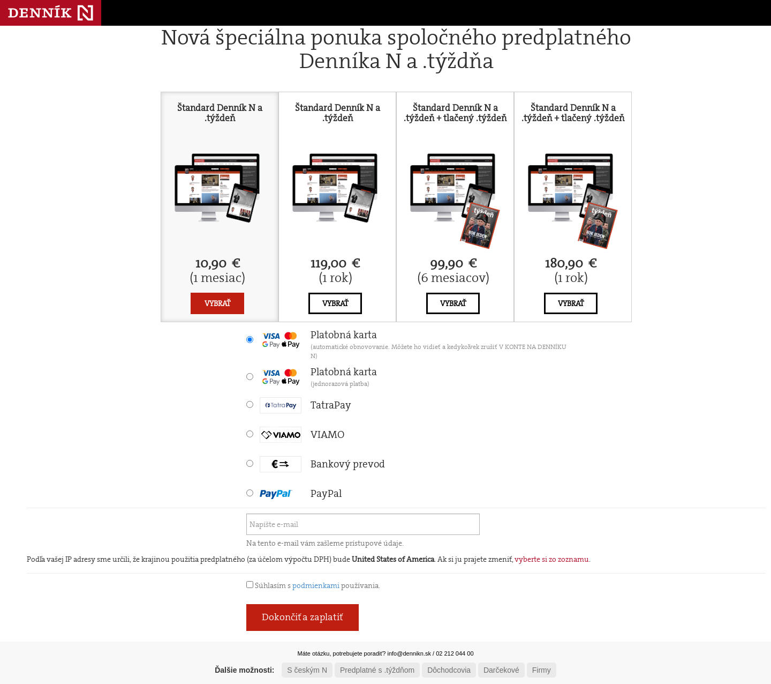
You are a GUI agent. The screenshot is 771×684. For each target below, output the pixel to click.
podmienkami (315, 585)
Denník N (50, 13)
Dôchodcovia (449, 670)
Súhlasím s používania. (313, 585)
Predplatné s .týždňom (377, 670)
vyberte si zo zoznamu (552, 559)
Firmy (541, 670)
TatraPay (305, 405)
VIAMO (302, 434)
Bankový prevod (322, 464)
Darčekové (501, 670)
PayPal (301, 493)
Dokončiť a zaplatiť (302, 617)
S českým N (307, 670)
